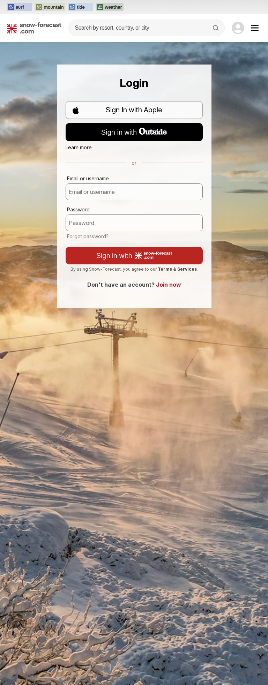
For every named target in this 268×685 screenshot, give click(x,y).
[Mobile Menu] (254, 28)
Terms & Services (177, 269)
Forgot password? (88, 236)
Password (78, 209)
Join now (168, 284)
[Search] (216, 28)
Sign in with (134, 132)
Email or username (88, 178)
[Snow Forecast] (34, 27)
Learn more (79, 147)
